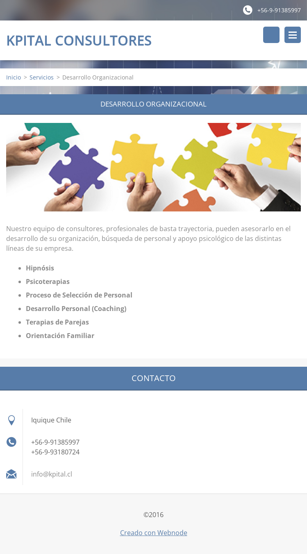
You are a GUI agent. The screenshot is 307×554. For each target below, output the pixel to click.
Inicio (13, 77)
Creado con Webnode (153, 532)
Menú (292, 35)
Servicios (42, 77)
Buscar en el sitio (271, 35)
